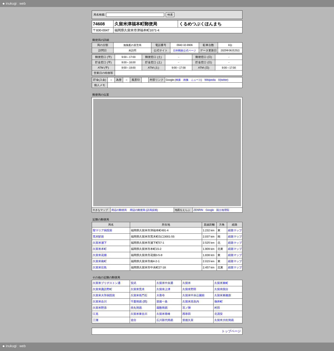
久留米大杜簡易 (224, 320)
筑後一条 (162, 301)
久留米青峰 (163, 313)
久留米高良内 (190, 301)
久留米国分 (221, 289)
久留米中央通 (164, 283)
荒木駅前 (98, 236)
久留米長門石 (139, 295)
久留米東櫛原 (222, 295)
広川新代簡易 (164, 320)
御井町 (218, 301)
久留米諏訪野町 (102, 289)
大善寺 (160, 295)
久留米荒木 (138, 289)
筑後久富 (188, 320)
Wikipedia (210, 79)
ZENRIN (198, 210)
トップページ (231, 331)
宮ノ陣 (186, 307)
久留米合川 (100, 301)
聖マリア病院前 (102, 230)
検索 (178, 79)
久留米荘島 (100, 267)
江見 (95, 313)
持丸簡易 (136, 307)
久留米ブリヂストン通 (106, 283)
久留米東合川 (139, 313)
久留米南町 (100, 261)
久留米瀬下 (100, 242)
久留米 (186, 283)
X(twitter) (223, 79)
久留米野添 (100, 307)
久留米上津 (163, 289)
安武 (133, 283)
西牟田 (186, 313)
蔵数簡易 (162, 307)
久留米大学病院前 (104, 295)
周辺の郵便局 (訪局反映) (144, 210)
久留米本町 (100, 248)
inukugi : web (14, 3)
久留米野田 (189, 289)
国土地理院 (222, 210)
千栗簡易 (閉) (139, 301)
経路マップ (235, 230)
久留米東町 (221, 283)
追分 (133, 320)
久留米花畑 (100, 255)
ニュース (196, 79)
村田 (217, 307)
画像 (185, 79)
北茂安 (218, 313)
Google (210, 210)
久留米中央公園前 (193, 295)
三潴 (95, 320)
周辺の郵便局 (119, 210)
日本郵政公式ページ (184, 50)
